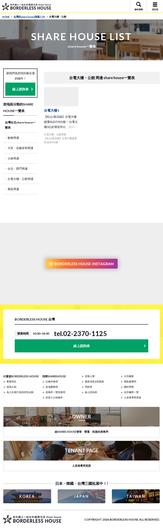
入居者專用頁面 (132, 397)
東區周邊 (13, 189)
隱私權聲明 (130, 381)
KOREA (27, 496)
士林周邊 (13, 158)
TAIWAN (135, 496)
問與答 (88, 386)
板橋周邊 (13, 137)
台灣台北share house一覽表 (20, 125)
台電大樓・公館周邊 (20, 178)
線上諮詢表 (20, 89)
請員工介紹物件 (54, 397)
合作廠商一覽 (131, 392)
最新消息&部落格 (94, 381)
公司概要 (129, 376)
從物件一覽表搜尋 (55, 392)
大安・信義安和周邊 (20, 148)
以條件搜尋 (52, 381)
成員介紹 (11, 386)
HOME (7, 16)
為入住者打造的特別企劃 (20, 392)
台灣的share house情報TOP (30, 16)
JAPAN (81, 496)
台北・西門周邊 (18, 168)
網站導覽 (129, 386)
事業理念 (11, 381)
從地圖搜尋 (52, 386)
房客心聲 (90, 376)
